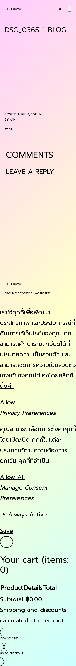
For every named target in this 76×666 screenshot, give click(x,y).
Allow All (12, 477)
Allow (7, 402)
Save (6, 530)
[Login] (60, 9)
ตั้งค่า (7, 386)
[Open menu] (40, 8)
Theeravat (14, 8)
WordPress (42, 293)
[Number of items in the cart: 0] (69, 9)
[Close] (6, 542)
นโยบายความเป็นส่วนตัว (30, 354)
